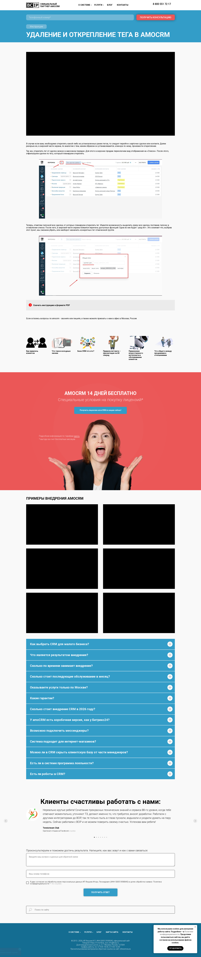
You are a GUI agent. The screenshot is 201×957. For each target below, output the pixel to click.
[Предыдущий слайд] (6, 821)
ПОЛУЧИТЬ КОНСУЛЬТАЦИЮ (155, 17)
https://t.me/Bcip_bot (99, 943)
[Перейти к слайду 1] (94, 837)
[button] (100, 410)
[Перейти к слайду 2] (96, 837)
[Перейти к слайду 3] (98, 837)
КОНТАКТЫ (122, 5)
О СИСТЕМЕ (84, 5)
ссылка (72, 831)
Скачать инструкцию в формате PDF (51, 305)
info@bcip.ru (114, 943)
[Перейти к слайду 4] (100, 837)
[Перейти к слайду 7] (106, 837)
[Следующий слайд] (195, 821)
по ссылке (56, 884)
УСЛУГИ (98, 5)
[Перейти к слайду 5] (102, 837)
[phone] (80, 17)
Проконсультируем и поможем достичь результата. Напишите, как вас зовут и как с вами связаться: (87, 850)
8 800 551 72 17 (162, 4)
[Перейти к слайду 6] (104, 837)
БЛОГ (110, 5)
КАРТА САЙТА (112, 932)
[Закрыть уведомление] (195, 927)
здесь (77, 436)
